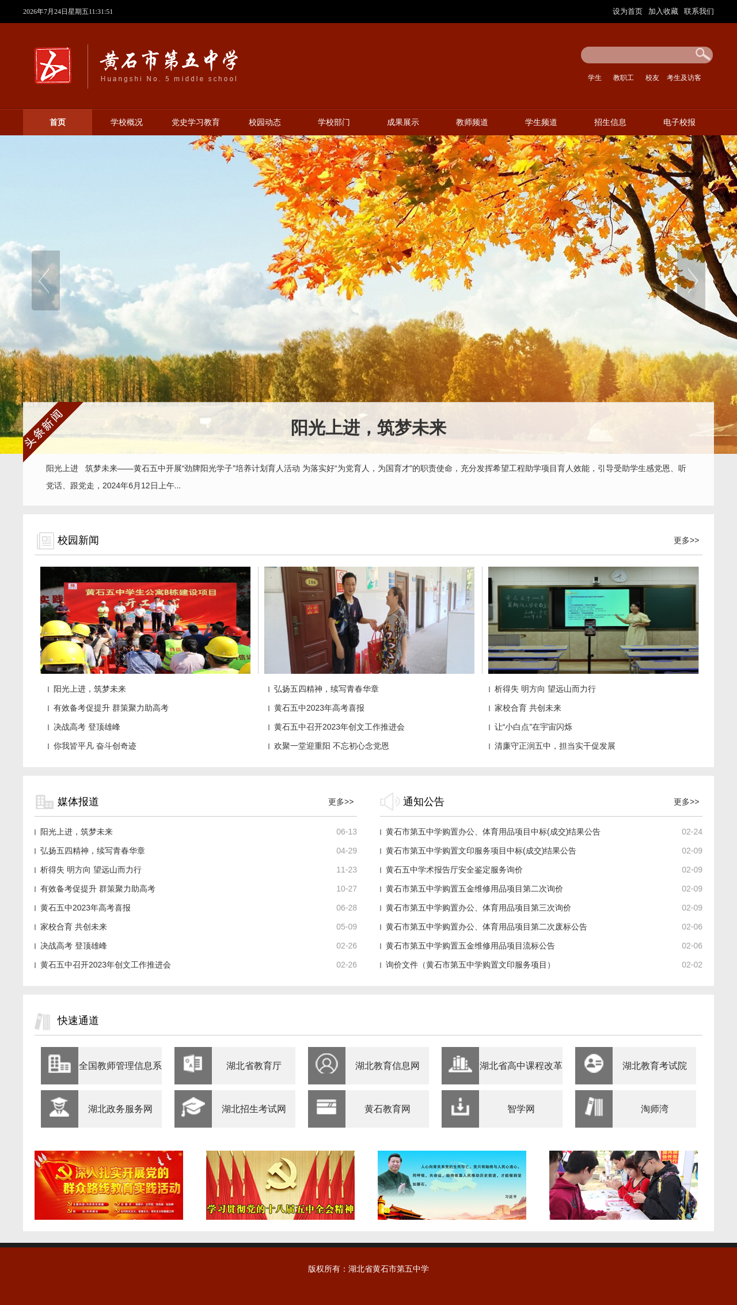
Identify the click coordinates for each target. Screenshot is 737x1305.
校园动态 (265, 122)
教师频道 (472, 122)
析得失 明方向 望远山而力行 (545, 688)
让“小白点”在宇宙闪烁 (533, 726)
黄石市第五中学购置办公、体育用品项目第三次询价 (478, 907)
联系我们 (699, 11)
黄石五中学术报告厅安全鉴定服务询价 (454, 869)
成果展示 (403, 122)
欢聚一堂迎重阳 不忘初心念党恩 (331, 745)
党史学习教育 (196, 122)
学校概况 (127, 122)
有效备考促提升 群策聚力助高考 (111, 707)
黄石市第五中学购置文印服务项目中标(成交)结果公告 (481, 850)
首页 (58, 122)
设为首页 (629, 11)
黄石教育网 (387, 1109)
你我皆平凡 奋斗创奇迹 (95, 745)
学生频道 (541, 122)
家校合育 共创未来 (528, 707)
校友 (652, 78)
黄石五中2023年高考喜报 (319, 707)
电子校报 (679, 122)
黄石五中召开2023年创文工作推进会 (339, 726)
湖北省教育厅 (254, 1066)
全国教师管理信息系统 (120, 1072)
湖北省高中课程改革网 (521, 1072)
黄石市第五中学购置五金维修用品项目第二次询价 (474, 888)
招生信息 (610, 122)
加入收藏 (664, 11)
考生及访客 (684, 78)
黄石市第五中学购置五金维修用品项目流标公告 (470, 945)
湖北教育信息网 (387, 1066)
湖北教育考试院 (654, 1066)
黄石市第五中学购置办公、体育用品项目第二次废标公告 (486, 926)
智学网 (521, 1109)
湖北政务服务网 (120, 1109)
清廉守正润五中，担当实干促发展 (555, 745)
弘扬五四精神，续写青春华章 (326, 688)
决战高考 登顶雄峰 (87, 726)
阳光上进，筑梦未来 (90, 688)
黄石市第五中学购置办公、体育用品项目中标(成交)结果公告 (493, 831)
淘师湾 (654, 1109)
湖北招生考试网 (254, 1109)
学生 (595, 78)
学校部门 (334, 122)
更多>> (686, 540)
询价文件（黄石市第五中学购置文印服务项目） (470, 964)
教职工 (623, 78)
